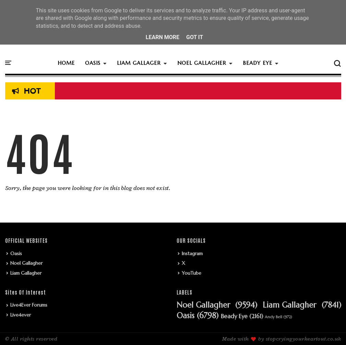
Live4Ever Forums (28, 305)
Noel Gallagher (26, 263)
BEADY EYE (257, 63)
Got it (194, 37)
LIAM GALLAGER (139, 63)
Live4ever (20, 315)
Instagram (192, 253)
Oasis (16, 253)
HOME (66, 63)
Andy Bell (273, 317)
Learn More (162, 37)
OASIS (92, 63)
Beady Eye (234, 316)
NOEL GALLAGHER (201, 63)
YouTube (191, 273)
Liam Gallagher (25, 273)
